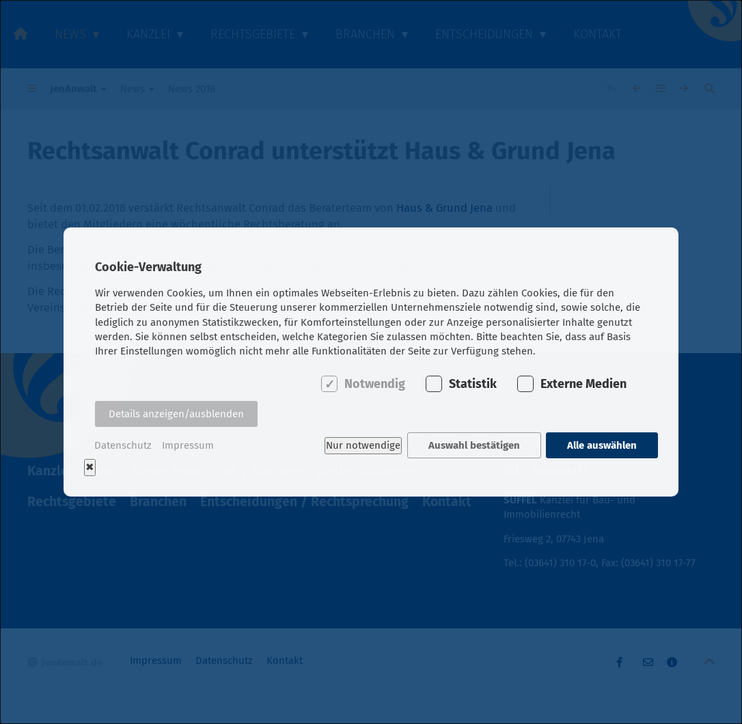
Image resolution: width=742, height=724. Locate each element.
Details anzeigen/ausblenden (176, 414)
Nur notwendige (363, 445)
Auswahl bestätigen (474, 445)
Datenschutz (123, 445)
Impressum (188, 445)
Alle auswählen (602, 445)
